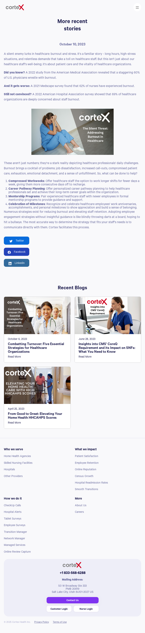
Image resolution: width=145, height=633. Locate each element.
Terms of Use (60, 622)
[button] (137, 7)
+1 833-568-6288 (72, 573)
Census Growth (84, 476)
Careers (79, 512)
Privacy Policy (41, 622)
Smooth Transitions (86, 489)
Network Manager (14, 538)
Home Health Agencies (17, 456)
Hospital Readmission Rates (91, 483)
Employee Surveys (14, 525)
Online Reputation (85, 469)
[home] (21, 7)
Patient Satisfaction (86, 456)
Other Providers (13, 476)
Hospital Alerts (13, 512)
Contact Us (72, 600)
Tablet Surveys (12, 519)
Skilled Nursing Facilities (18, 463)
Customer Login (59, 609)
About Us (80, 505)
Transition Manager (15, 532)
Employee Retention (87, 463)
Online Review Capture (17, 552)
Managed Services (14, 545)
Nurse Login (86, 609)
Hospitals (9, 469)
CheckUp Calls (12, 505)
